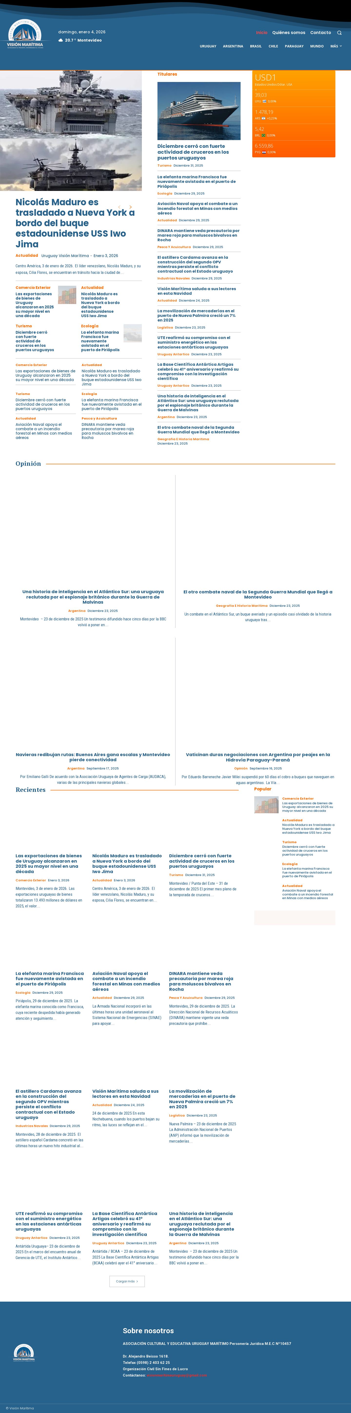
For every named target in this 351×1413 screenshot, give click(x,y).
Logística (165, 328)
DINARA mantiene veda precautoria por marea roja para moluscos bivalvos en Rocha (108, 431)
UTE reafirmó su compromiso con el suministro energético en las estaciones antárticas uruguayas (193, 342)
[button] (339, 32)
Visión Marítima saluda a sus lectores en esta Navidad (196, 291)
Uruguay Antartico (173, 354)
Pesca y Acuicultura (99, 418)
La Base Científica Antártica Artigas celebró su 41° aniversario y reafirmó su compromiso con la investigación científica (198, 371)
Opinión (241, 768)
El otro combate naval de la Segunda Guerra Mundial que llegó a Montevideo (198, 430)
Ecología (89, 326)
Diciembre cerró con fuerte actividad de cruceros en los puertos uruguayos (35, 341)
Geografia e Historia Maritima (183, 439)
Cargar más (127, 1281)
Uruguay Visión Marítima (65, 255)
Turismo (24, 326)
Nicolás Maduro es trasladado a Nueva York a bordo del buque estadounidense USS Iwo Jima (75, 223)
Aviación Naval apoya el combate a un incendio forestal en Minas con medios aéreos (44, 431)
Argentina (166, 417)
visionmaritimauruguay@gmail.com (177, 1375)
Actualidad (27, 255)
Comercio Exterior (33, 287)
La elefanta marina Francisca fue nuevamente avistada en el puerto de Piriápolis (100, 341)
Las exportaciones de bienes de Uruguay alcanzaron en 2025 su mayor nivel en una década (35, 304)
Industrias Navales (173, 278)
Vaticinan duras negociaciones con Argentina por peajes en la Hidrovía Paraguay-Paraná (258, 757)
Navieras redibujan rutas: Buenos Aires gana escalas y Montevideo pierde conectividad (93, 757)
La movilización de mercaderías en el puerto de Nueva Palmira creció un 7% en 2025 (196, 315)
